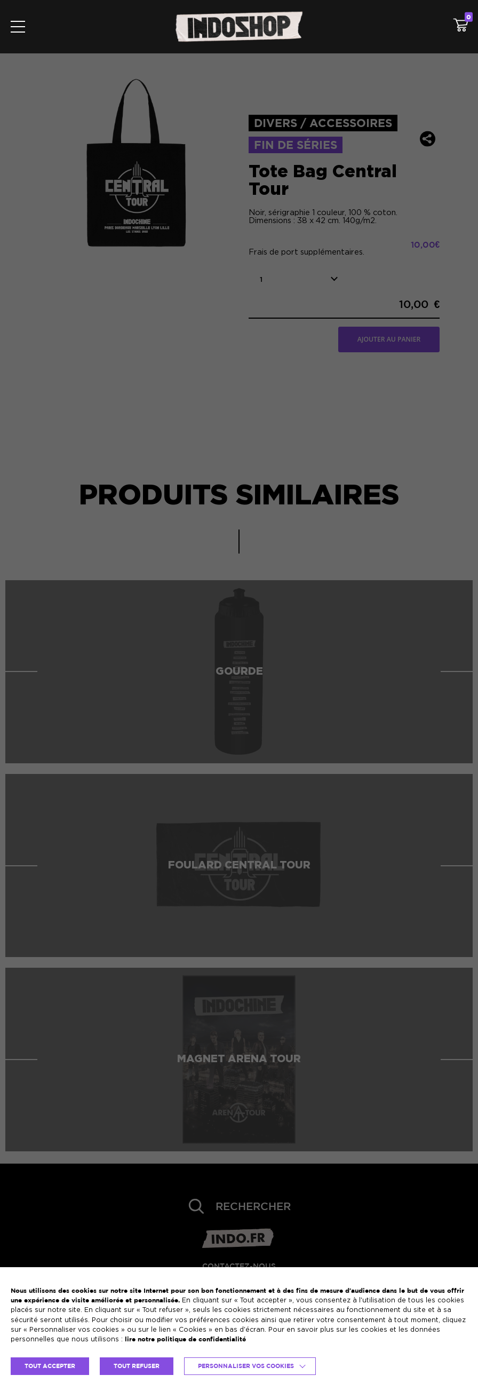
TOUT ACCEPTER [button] (50, 1366)
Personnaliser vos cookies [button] (246, 1366)
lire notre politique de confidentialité (185, 1338)
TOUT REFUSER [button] (137, 1366)
